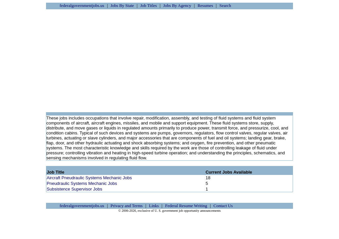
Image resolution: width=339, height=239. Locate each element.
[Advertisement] (169, 60)
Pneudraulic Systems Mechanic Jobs (82, 183)
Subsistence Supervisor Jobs (74, 189)
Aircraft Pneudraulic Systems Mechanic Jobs (89, 177)
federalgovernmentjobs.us (82, 5)
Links (154, 205)
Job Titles (148, 5)
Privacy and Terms (127, 205)
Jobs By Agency (177, 5)
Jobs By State (122, 5)
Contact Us (223, 205)
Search (225, 5)
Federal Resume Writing (186, 205)
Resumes (205, 5)
